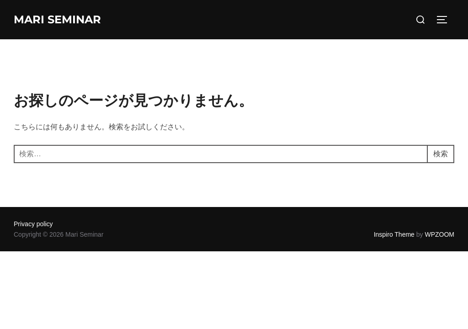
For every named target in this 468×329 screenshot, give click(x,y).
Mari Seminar (57, 19)
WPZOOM (439, 234)
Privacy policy (33, 224)
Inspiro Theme (394, 234)
